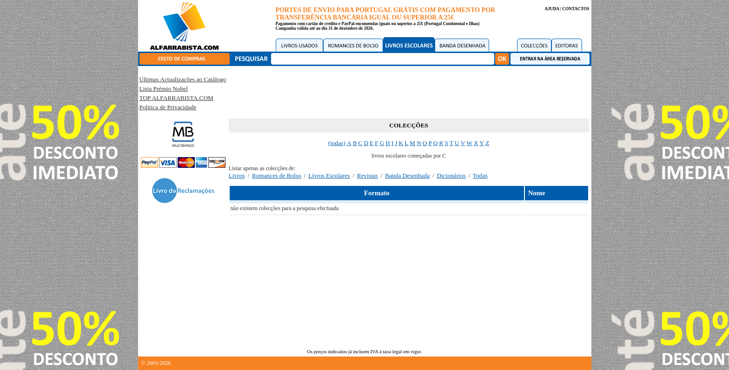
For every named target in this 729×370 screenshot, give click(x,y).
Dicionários (451, 175)
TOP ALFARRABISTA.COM (176, 97)
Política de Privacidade (168, 107)
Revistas (367, 175)
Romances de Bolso (276, 175)
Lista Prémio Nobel (163, 88)
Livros (237, 175)
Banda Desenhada (407, 175)
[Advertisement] (408, 91)
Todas (480, 175)
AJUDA (551, 9)
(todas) (336, 142)
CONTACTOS (575, 9)
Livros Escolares (329, 175)
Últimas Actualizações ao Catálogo (182, 79)
